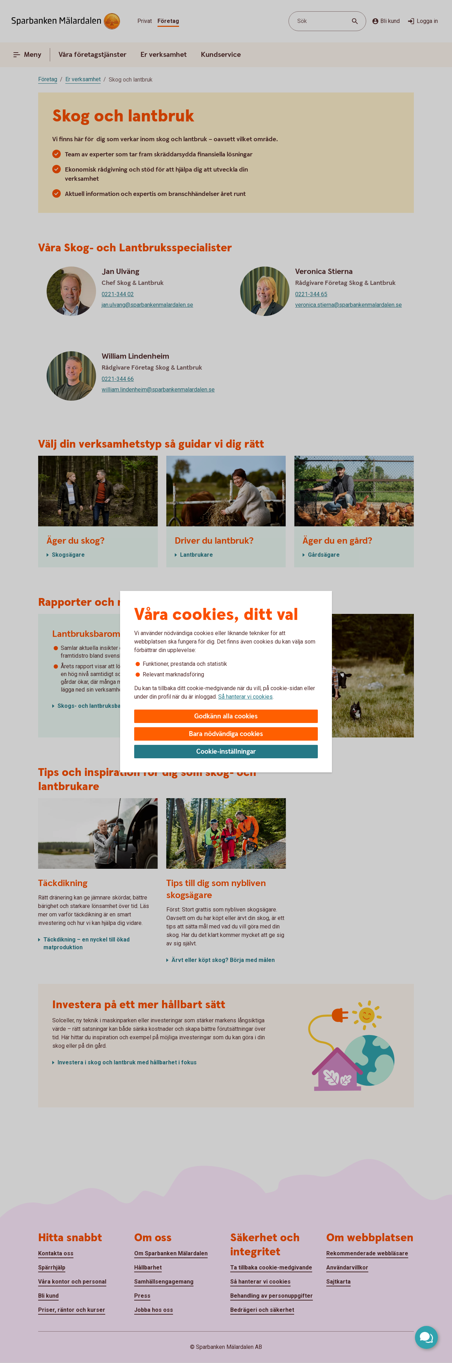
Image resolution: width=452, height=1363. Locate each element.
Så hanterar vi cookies (245, 696)
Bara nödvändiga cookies (226, 734)
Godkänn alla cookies (226, 716)
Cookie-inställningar (226, 751)
